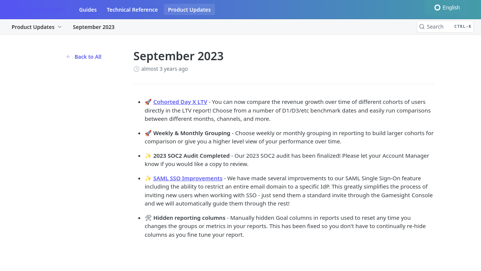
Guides (88, 9)
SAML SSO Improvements (187, 178)
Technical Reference (132, 9)
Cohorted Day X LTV (180, 101)
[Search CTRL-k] (445, 26)
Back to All (83, 56)
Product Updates (189, 9)
